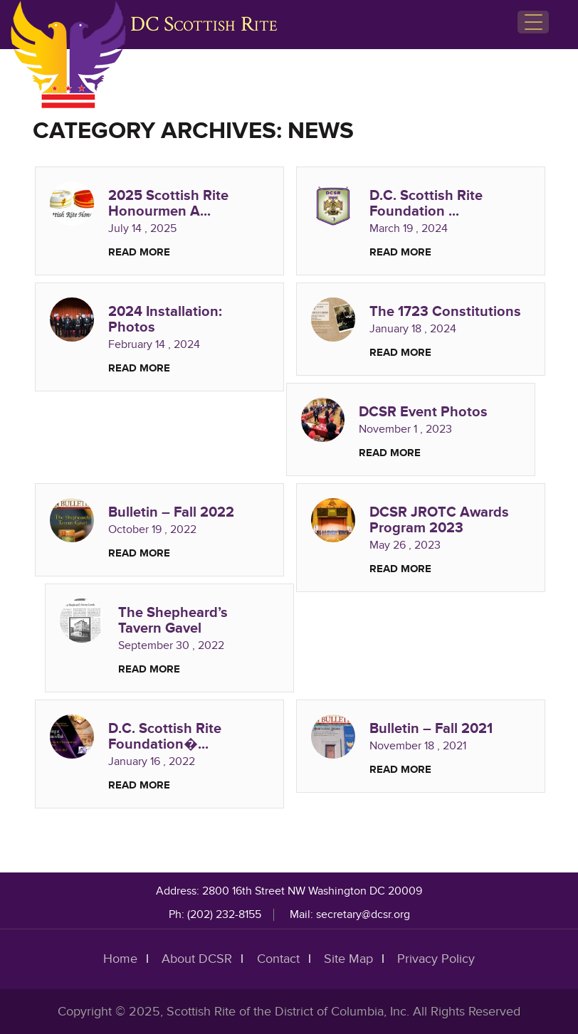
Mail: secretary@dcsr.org (350, 914)
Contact (278, 958)
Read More (139, 252)
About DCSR (197, 958)
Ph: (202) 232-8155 (215, 914)
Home (121, 958)
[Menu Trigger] (533, 22)
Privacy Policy (436, 958)
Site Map (348, 958)
